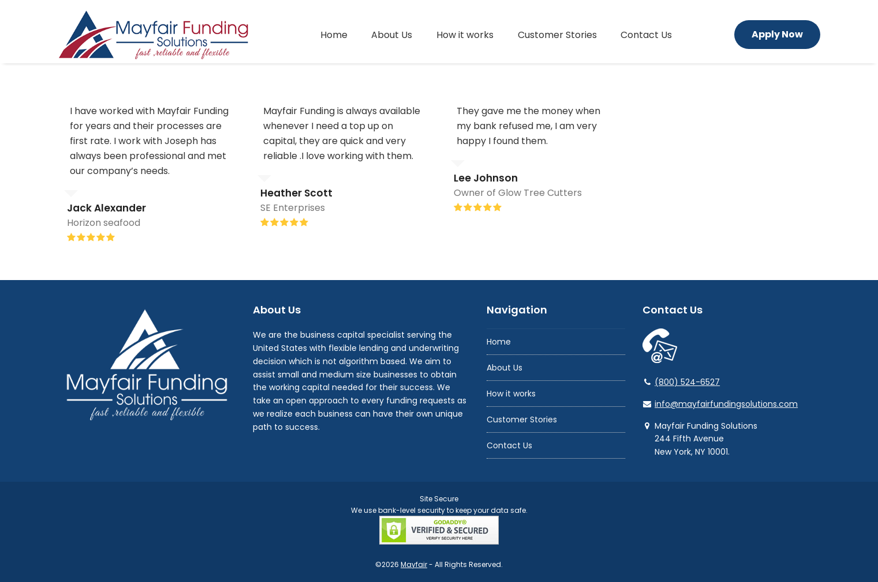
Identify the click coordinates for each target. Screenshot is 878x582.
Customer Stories (522, 419)
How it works (511, 393)
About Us (504, 367)
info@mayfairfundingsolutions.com (726, 404)
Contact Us (509, 445)
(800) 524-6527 (687, 382)
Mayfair (414, 564)
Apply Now (777, 34)
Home (499, 341)
